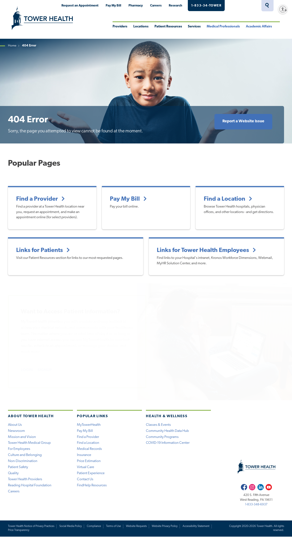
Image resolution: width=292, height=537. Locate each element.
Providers (120, 26)
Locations (140, 26)
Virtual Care (85, 467)
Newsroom (16, 430)
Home (12, 45)
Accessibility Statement (196, 526)
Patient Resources (168, 26)
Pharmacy (135, 5)
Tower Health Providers (25, 479)
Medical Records (89, 449)
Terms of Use (113, 526)
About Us (15, 424)
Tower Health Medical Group (29, 443)
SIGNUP (45, 370)
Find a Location (88, 443)
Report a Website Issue (243, 121)
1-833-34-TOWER (206, 5)
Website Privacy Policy (165, 526)
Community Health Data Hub (167, 430)
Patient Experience (91, 473)
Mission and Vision (22, 437)
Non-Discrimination (22, 461)
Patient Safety (18, 467)
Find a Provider (88, 437)
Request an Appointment (80, 5)
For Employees (19, 449)
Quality (13, 473)
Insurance (84, 455)
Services (194, 26)
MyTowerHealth (243, 5)
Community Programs (162, 437)
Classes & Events (158, 424)
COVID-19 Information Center (168, 443)
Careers (156, 5)
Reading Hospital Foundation (29, 486)
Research (175, 5)
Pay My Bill (113, 5)
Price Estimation (89, 461)
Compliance (94, 526)
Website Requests (136, 526)
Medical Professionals (223, 26)
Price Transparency (18, 530)
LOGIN (27, 370)
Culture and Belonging (25, 455)
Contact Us (85, 479)
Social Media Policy (71, 526)
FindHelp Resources (92, 486)
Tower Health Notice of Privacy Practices (31, 526)
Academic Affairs (259, 26)
